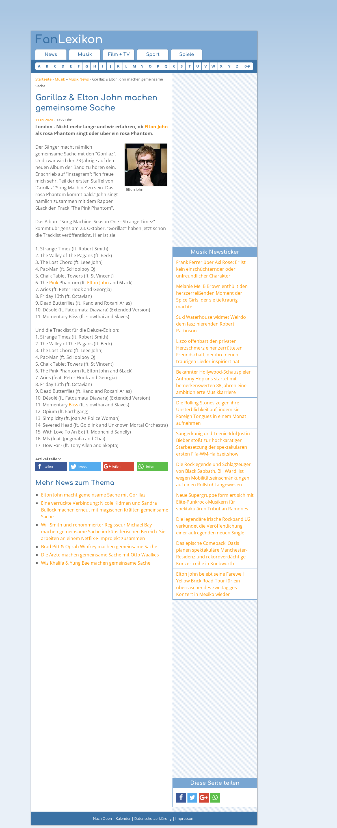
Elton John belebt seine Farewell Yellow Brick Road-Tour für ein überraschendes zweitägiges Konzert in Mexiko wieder (210, 584)
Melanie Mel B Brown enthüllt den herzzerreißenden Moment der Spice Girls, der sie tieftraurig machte (212, 296)
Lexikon (69, 39)
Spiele (186, 54)
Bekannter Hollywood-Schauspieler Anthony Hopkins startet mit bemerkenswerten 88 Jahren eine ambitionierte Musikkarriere (213, 382)
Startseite (43, 79)
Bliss (73, 405)
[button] (51, 466)
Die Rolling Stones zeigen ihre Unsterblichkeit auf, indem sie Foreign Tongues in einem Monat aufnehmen (211, 413)
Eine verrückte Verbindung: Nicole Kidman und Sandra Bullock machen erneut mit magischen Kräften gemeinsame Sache (104, 510)
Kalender (123, 818)
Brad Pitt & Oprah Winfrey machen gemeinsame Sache (99, 546)
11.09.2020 (44, 119)
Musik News (78, 79)
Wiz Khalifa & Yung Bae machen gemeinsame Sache (95, 563)
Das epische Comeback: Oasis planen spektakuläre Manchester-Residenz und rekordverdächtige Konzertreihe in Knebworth (211, 553)
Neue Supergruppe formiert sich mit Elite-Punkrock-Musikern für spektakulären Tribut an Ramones (215, 502)
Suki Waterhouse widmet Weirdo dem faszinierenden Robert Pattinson (211, 324)
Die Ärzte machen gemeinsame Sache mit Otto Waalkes (100, 555)
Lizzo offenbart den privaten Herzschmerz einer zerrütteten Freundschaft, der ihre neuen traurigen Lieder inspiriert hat (209, 351)
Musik (85, 54)
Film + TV (119, 54)
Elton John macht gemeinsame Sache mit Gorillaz (93, 495)
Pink (53, 282)
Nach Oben (102, 818)
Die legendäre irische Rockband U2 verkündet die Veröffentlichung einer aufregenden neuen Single (213, 526)
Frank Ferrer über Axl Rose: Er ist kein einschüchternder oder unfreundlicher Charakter (211, 269)
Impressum (185, 818)
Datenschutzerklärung (153, 818)
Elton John (156, 126)
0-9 (247, 66)
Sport (152, 54)
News (51, 54)
